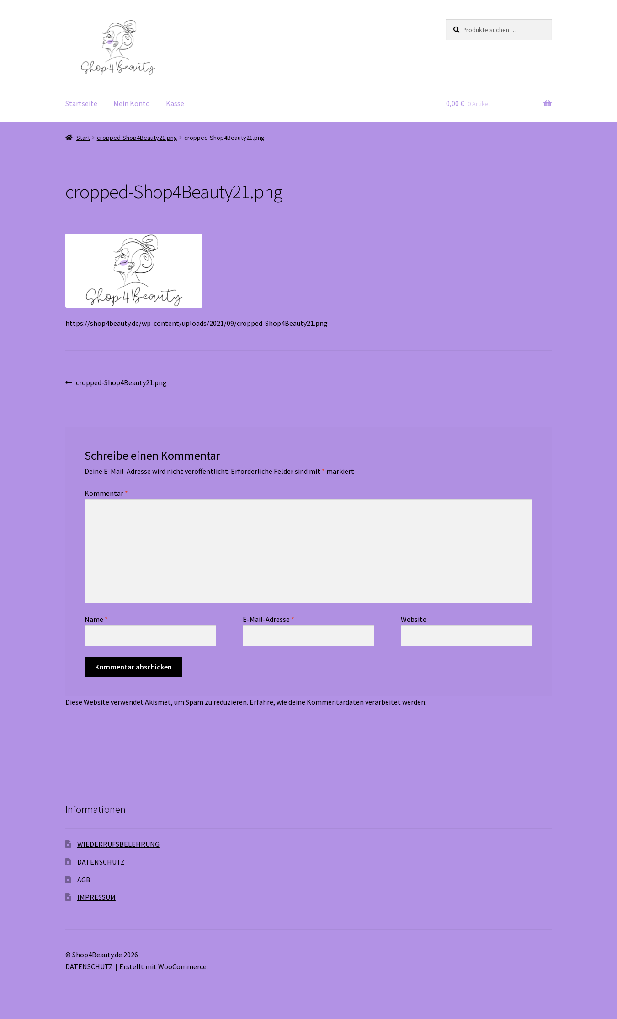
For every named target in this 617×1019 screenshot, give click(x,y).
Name (96, 619)
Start (83, 137)
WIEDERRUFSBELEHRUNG (118, 844)
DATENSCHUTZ (101, 861)
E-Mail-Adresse (268, 619)
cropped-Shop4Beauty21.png (137, 137)
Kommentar (106, 493)
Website (413, 619)
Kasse (175, 103)
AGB (83, 879)
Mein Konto (131, 103)
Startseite (81, 103)
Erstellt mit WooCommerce (163, 966)
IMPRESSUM (96, 897)
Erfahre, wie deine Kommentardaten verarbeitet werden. (338, 701)
